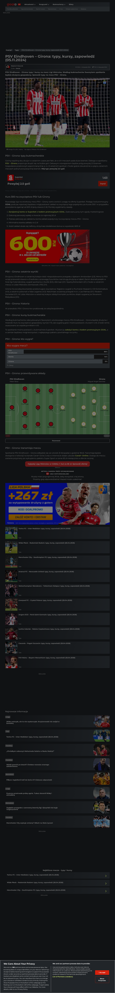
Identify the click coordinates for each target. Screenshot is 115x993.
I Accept (102, 972)
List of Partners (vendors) (63, 977)
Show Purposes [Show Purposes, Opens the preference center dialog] (102, 979)
